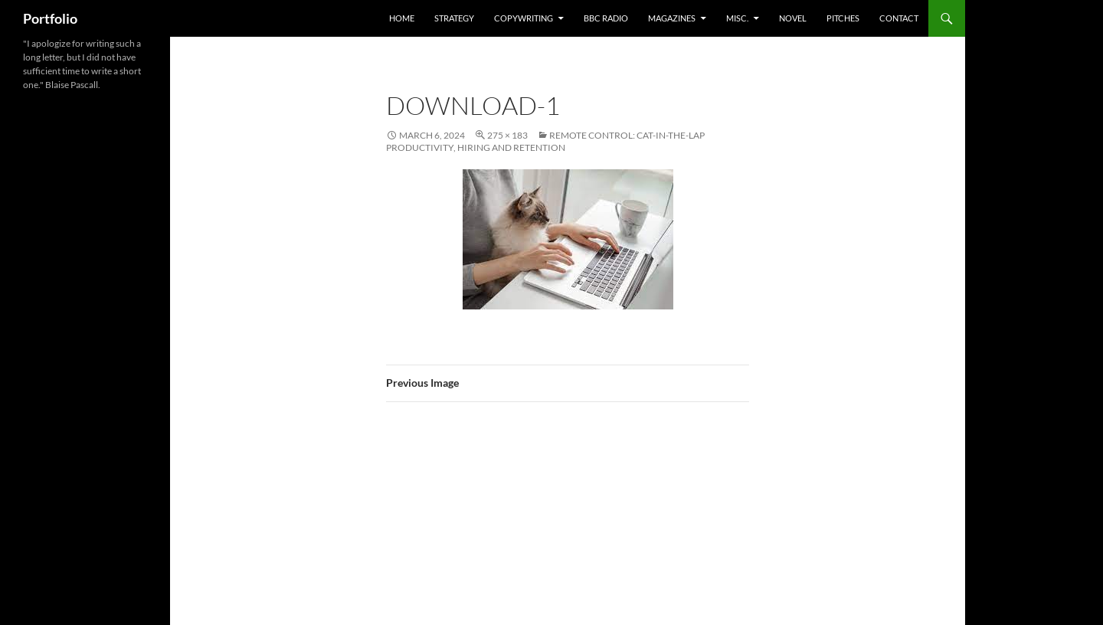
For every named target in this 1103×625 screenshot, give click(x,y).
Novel (793, 18)
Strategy (454, 18)
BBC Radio (606, 18)
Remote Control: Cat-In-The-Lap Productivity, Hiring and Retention (545, 141)
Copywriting (523, 18)
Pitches (842, 18)
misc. (737, 18)
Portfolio (50, 18)
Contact (898, 18)
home (401, 18)
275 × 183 (507, 135)
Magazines (672, 18)
